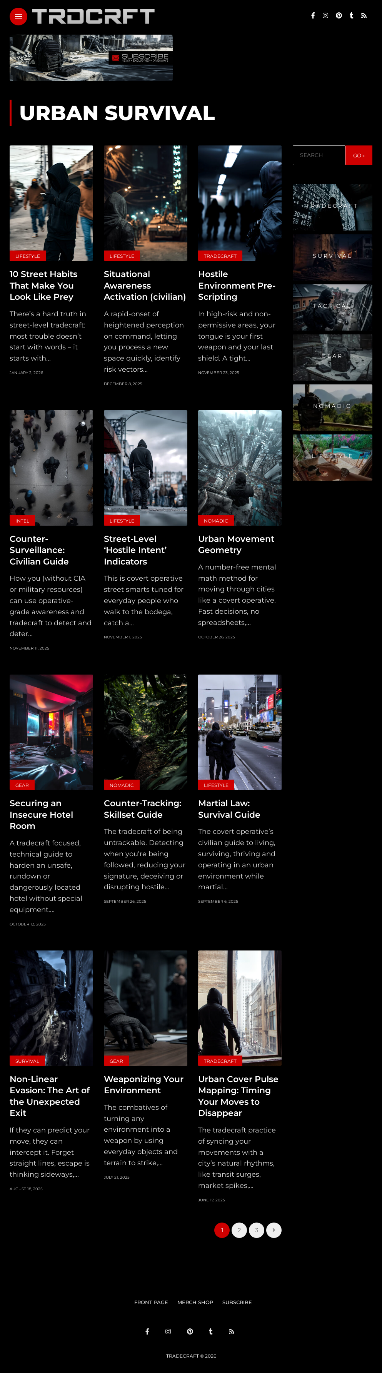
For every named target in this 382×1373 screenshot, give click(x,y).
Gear (22, 783)
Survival (27, 1058)
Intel (22, 520)
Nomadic (216, 520)
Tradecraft (220, 256)
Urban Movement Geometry (236, 543)
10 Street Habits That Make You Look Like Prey (43, 285)
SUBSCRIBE (237, 1297)
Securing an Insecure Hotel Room (41, 811)
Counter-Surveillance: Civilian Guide (39, 548)
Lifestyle (27, 256)
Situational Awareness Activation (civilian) (145, 285)
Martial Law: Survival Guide (229, 806)
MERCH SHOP (195, 1297)
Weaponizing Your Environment (143, 1081)
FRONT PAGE (151, 1297)
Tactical (332, 305)
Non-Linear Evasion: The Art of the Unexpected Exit (50, 1092)
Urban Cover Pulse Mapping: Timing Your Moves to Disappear (238, 1092)
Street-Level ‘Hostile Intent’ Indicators (135, 548)
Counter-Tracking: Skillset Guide (142, 806)
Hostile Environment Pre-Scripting (236, 285)
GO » (359, 155)
